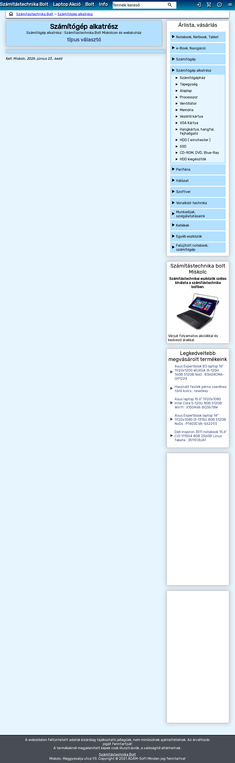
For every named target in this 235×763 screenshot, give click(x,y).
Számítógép (186, 59)
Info (103, 4)
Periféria (183, 169)
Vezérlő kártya (191, 116)
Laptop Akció (66, 4)
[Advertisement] (197, 519)
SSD (183, 146)
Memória (186, 110)
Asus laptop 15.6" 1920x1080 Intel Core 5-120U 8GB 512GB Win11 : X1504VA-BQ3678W (198, 403)
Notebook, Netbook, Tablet (197, 37)
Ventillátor (188, 103)
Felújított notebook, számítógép (192, 247)
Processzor (189, 97)
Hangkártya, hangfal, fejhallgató (197, 131)
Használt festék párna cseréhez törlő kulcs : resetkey (201, 389)
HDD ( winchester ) (195, 140)
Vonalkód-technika (191, 203)
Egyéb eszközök (189, 236)
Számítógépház (192, 78)
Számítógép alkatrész (75, 14)
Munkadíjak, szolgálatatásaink (190, 214)
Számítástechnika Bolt (24, 4)
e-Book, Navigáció (191, 48)
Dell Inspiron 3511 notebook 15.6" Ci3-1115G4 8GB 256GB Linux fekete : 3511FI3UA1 (201, 436)
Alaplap (186, 91)
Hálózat (182, 181)
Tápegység (189, 84)
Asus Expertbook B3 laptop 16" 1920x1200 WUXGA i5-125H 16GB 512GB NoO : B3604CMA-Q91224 (199, 372)
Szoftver (183, 192)
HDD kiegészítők (193, 159)
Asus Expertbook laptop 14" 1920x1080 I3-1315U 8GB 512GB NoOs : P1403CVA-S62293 (200, 419)
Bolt (89, 4)
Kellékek (182, 225)
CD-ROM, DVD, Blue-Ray (199, 153)
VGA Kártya (189, 123)
